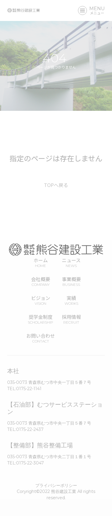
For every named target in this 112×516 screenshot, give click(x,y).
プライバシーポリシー (56, 485)
